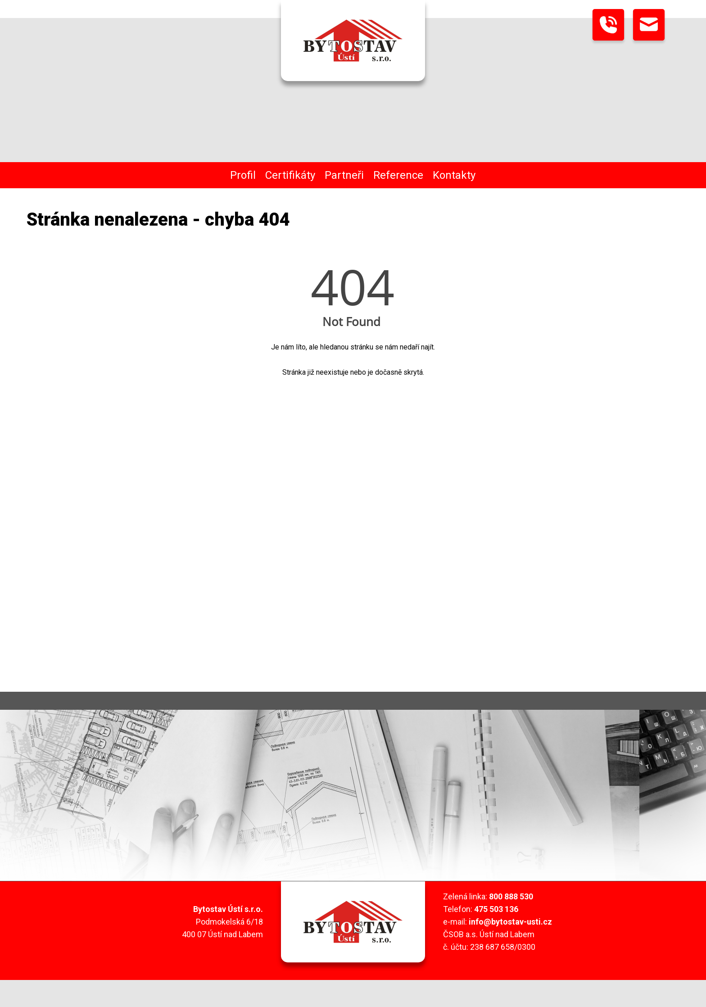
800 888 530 (511, 896)
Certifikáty (290, 175)
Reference (398, 175)
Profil (243, 175)
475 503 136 (496, 909)
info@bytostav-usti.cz (510, 921)
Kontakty (454, 175)
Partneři (344, 175)
